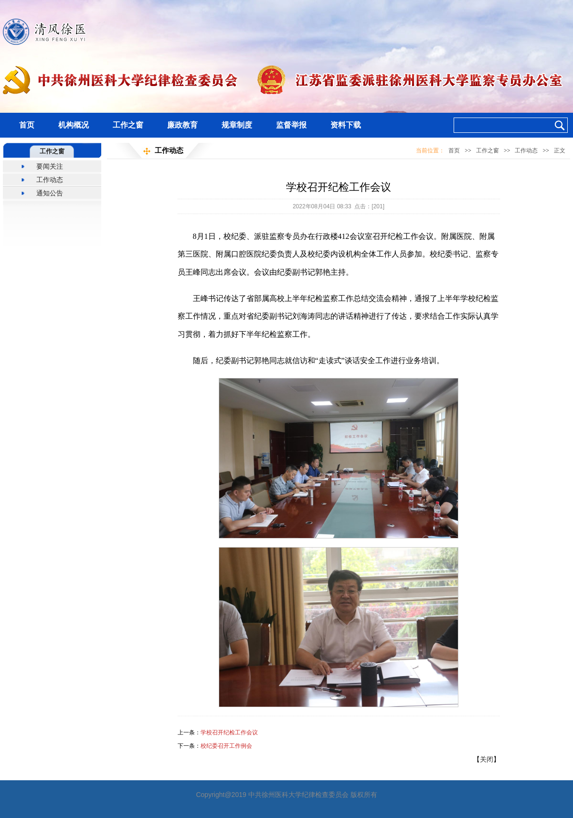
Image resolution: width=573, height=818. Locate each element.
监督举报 (291, 125)
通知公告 (49, 193)
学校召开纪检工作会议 (229, 732)
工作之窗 (128, 125)
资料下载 (345, 125)
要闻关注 (49, 166)
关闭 (486, 759)
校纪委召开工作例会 (226, 746)
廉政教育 (182, 125)
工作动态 (49, 179)
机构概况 (73, 125)
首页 (26, 125)
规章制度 (237, 125)
